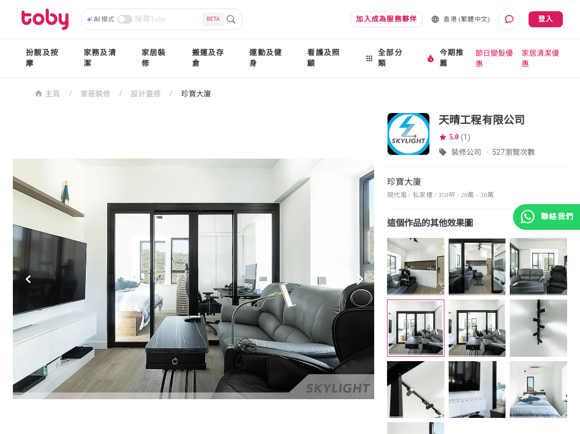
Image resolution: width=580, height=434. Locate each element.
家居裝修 (154, 58)
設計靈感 (146, 93)
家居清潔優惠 (540, 58)
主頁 (47, 93)
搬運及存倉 (208, 58)
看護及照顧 (323, 58)
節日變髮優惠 (494, 58)
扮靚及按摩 (42, 58)
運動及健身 (265, 58)
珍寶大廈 (196, 93)
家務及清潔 (100, 58)
